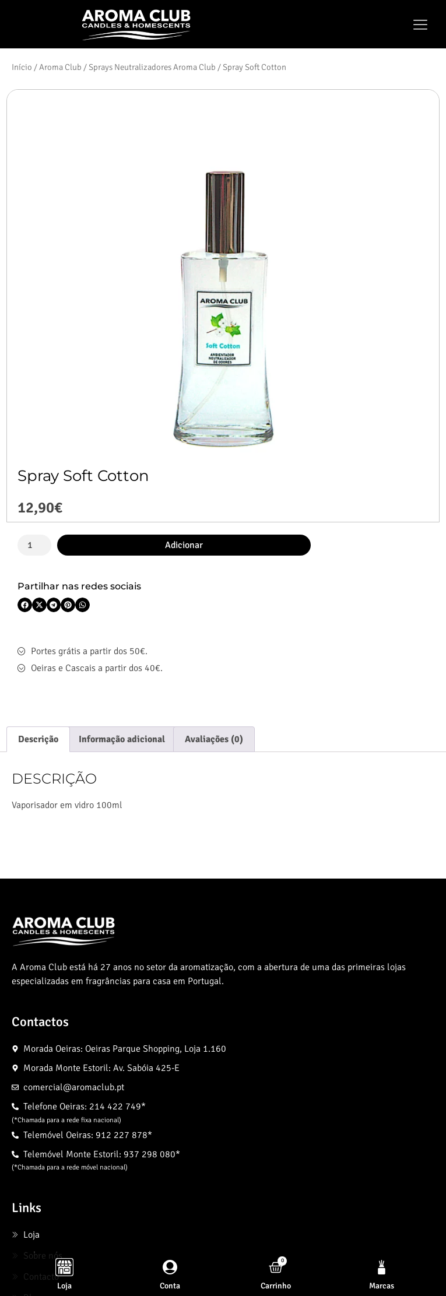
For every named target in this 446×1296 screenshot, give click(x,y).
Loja (64, 1286)
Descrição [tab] (38, 739)
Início (22, 67)
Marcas (381, 1286)
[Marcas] (381, 1267)
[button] (420, 25)
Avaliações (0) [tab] (214, 739)
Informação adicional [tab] (122, 739)
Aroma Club (60, 67)
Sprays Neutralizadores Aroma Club (152, 67)
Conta (170, 1286)
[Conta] (170, 1267)
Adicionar (184, 545)
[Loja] (64, 1267)
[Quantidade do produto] (34, 545)
